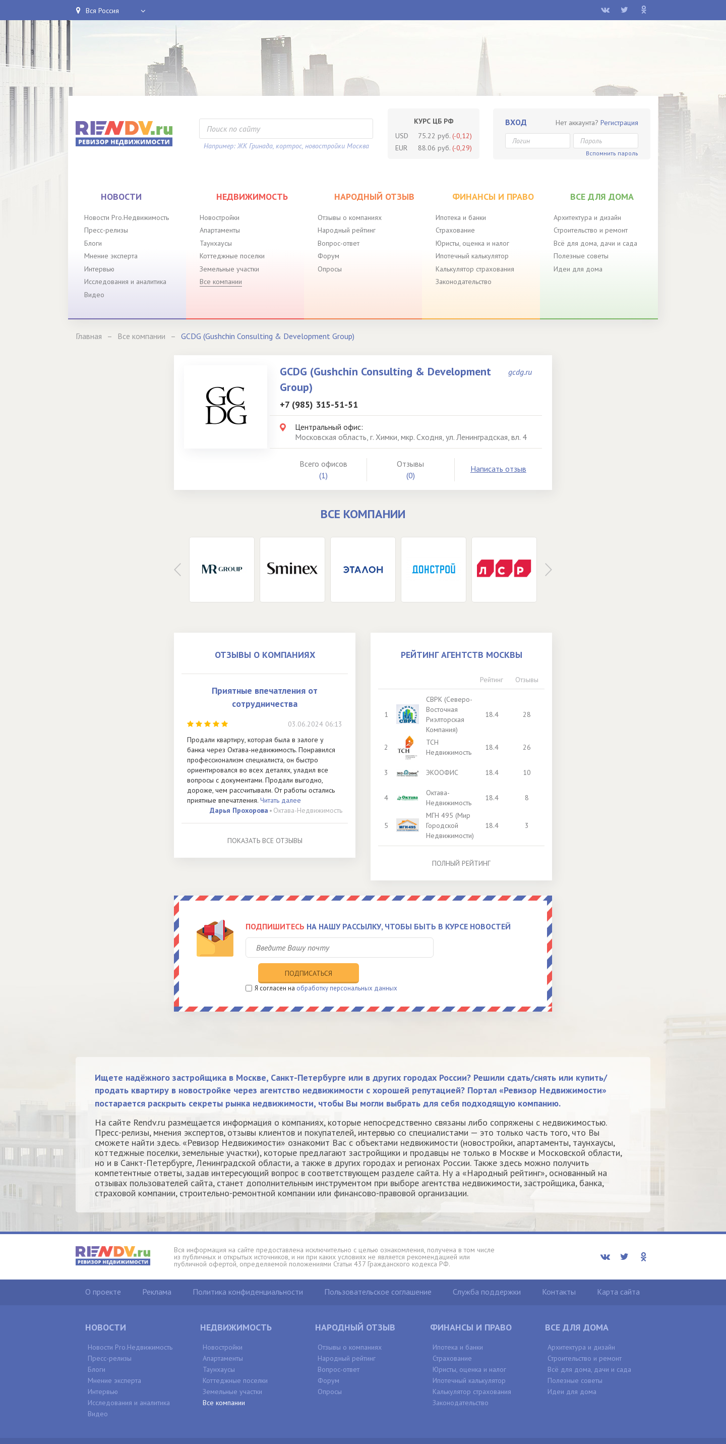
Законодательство (464, 281)
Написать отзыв (498, 469)
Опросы (330, 268)
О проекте (103, 1271)
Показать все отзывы (264, 840)
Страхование (455, 230)
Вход (516, 122)
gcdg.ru (520, 372)
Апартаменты (220, 230)
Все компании (221, 281)
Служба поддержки (487, 1271)
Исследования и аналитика (125, 281)
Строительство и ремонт (591, 230)
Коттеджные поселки (232, 255)
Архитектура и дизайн (587, 217)
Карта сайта (618, 1271)
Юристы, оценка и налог (472, 243)
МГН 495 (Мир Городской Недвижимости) (450, 825)
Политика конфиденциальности (248, 1271)
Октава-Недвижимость (307, 810)
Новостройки (219, 217)
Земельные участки (229, 268)
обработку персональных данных (346, 967)
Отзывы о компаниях (350, 217)
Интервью (99, 268)
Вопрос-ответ (338, 243)
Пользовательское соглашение (378, 1271)
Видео (94, 294)
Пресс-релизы (106, 230)
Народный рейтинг (347, 230)
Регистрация (619, 122)
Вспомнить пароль (612, 153)
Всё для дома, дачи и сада (595, 243)
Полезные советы (581, 255)
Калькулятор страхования (475, 268)
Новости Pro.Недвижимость (126, 217)
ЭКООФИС (443, 772)
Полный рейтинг (461, 863)
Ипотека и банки (461, 217)
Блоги (93, 243)
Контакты (559, 1271)
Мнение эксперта (111, 255)
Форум (328, 255)
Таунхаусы (216, 243)
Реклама (156, 1271)
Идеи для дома (578, 268)
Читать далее (280, 800)
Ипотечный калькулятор (472, 255)
